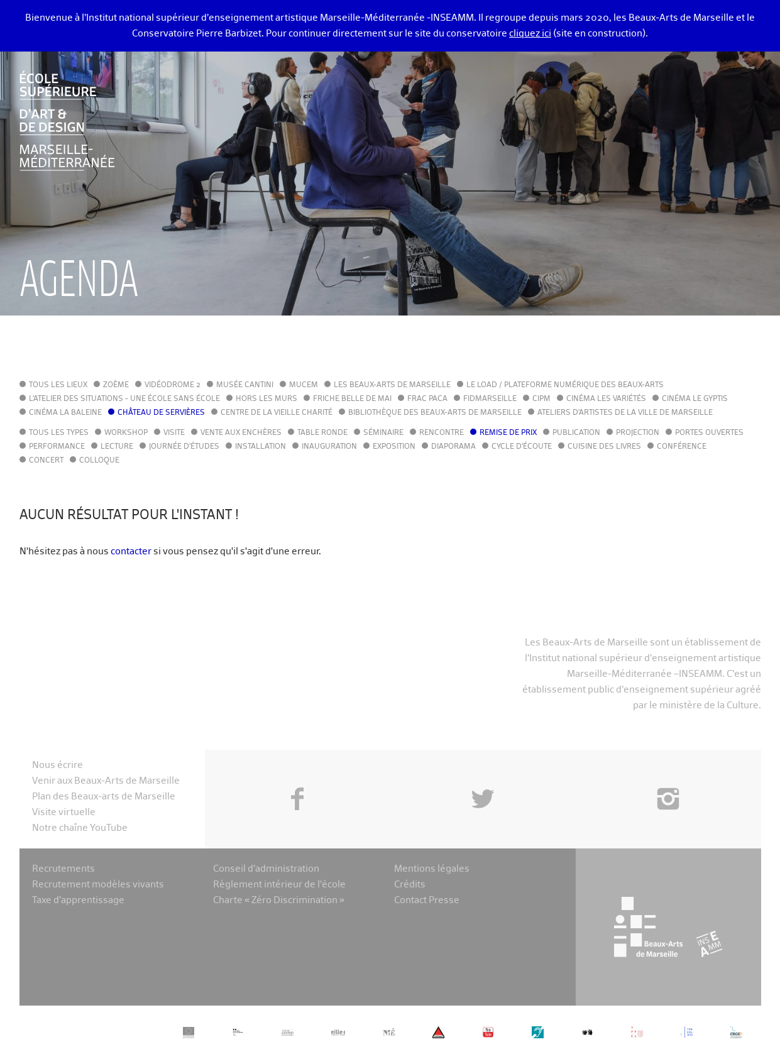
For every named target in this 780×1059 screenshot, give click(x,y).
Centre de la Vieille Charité (276, 413)
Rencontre (441, 433)
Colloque (99, 460)
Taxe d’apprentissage (78, 900)
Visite (174, 433)
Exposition (394, 447)
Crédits (410, 884)
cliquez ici (530, 33)
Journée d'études (184, 447)
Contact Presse (426, 900)
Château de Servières (161, 413)
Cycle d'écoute (522, 447)
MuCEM (303, 385)
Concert (46, 460)
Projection (637, 433)
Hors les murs (266, 399)
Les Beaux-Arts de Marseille (392, 385)
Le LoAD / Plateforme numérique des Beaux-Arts (565, 385)
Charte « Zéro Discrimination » (278, 900)
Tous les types (59, 433)
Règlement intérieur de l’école (279, 884)
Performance (57, 447)
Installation (260, 447)
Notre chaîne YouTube (80, 828)
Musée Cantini (244, 385)
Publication (576, 433)
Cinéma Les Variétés (606, 399)
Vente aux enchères (241, 433)
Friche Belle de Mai (352, 399)
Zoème (116, 385)
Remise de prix (508, 433)
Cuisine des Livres (604, 447)
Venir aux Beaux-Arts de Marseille (106, 781)
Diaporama (453, 447)
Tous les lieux (58, 385)
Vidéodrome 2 (172, 385)
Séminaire (383, 433)
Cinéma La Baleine (65, 413)
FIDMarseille (490, 399)
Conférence (681, 447)
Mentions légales (432, 869)
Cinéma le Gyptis (695, 399)
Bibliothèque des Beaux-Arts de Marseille (435, 413)
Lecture (117, 447)
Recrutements (63, 869)
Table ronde (322, 433)
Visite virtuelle (64, 812)
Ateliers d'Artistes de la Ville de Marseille (625, 413)
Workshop (126, 433)
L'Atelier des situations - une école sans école (124, 399)
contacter (131, 551)
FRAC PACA (427, 399)
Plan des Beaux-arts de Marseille (103, 796)
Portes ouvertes (709, 433)
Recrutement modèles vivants (98, 884)
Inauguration (329, 447)
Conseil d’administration (266, 869)
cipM (541, 399)
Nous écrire (57, 765)
